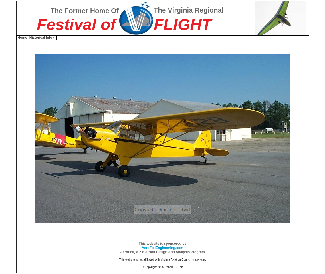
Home (22, 38)
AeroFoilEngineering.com (162, 248)
